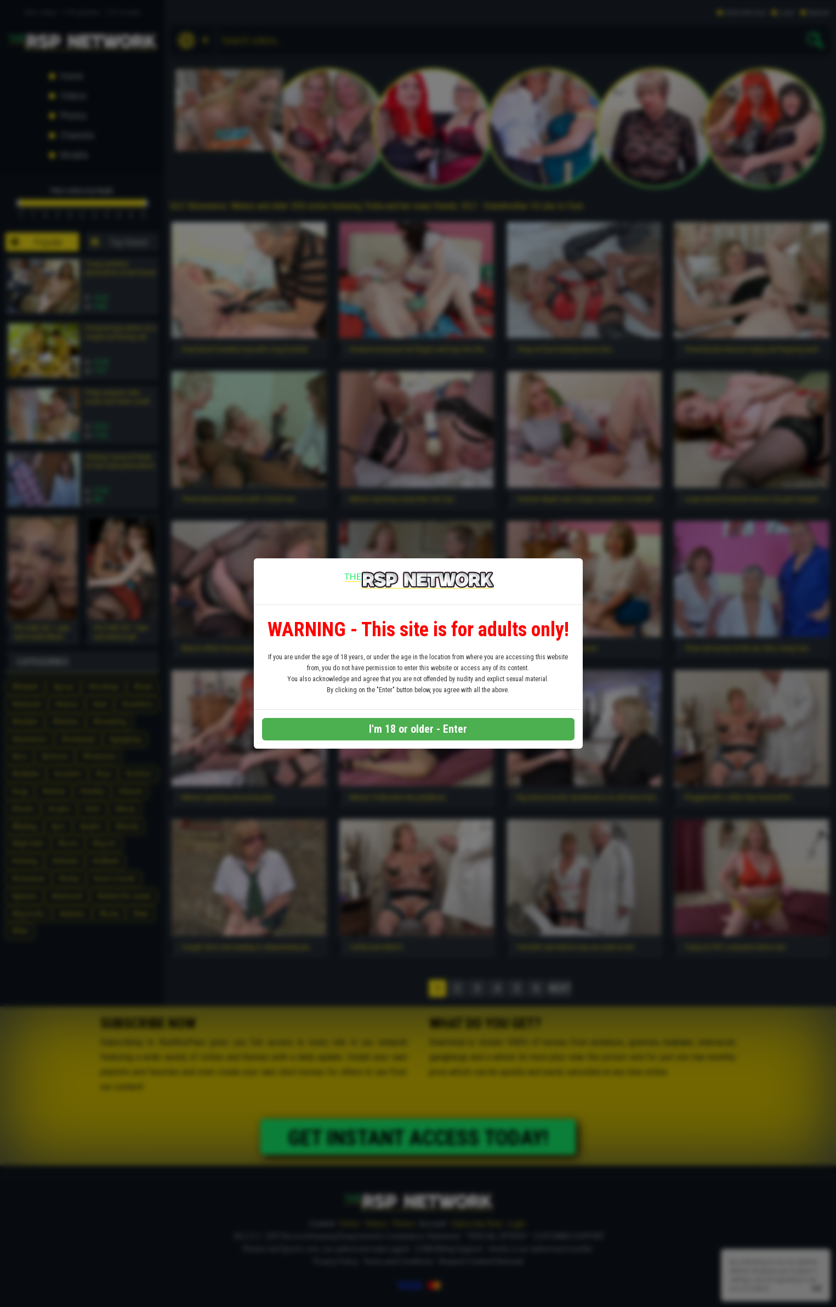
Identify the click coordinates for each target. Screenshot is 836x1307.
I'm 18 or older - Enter (418, 728)
